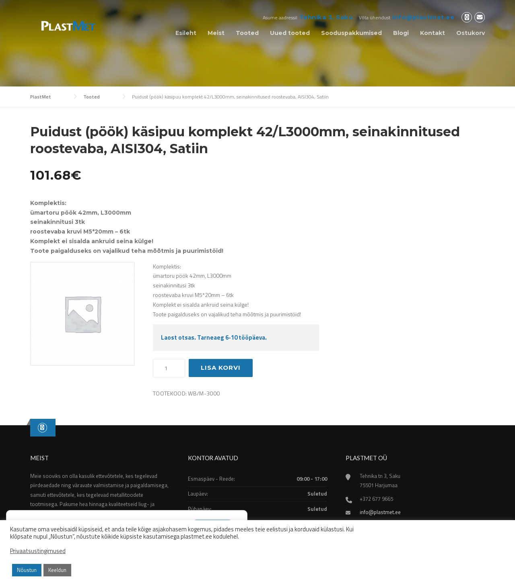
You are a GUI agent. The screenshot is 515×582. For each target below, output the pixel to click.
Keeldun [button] (57, 570)
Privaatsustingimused (38, 551)
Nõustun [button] (27, 570)
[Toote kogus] (169, 368)
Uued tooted (290, 33)
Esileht (185, 33)
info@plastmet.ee (423, 17)
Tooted (247, 33)
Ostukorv (470, 33)
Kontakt (432, 33)
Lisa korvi (221, 367)
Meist (216, 33)
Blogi (401, 33)
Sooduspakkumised (351, 33)
